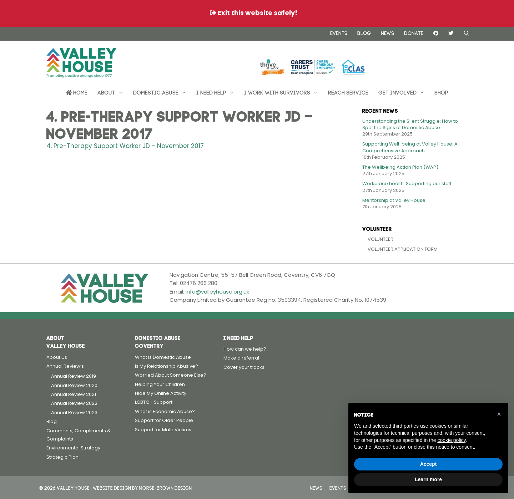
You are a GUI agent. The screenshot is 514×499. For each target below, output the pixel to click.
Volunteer (380, 239)
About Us (56, 357)
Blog (364, 32)
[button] (499, 414)
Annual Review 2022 (74, 403)
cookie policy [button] (451, 440)
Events (338, 32)
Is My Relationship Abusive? (166, 366)
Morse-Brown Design (165, 487)
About (112, 92)
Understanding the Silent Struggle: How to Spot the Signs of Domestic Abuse (410, 124)
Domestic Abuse (162, 92)
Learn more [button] (428, 479)
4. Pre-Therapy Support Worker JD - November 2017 (125, 146)
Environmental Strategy (73, 447)
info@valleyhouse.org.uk (217, 291)
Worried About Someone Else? (170, 375)
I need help (217, 92)
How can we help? (244, 349)
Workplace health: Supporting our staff (407, 183)
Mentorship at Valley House (393, 200)
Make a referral (241, 358)
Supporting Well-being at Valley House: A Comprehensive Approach (410, 147)
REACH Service (348, 92)
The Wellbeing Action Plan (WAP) (400, 167)
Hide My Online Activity (160, 393)
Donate (413, 32)
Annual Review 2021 (73, 394)
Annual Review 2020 (74, 385)
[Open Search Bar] (466, 33)
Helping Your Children (160, 384)
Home (76, 92)
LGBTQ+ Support (153, 402)
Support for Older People (164, 420)
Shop (441, 92)
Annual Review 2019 (73, 376)
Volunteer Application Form (403, 249)
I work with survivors (283, 92)
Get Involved (403, 92)
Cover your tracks (243, 367)
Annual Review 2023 (74, 412)
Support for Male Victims (163, 429)
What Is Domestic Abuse (163, 357)
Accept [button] (428, 464)
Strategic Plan (62, 457)
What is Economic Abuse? (165, 411)
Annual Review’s (65, 366)
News (387, 32)
